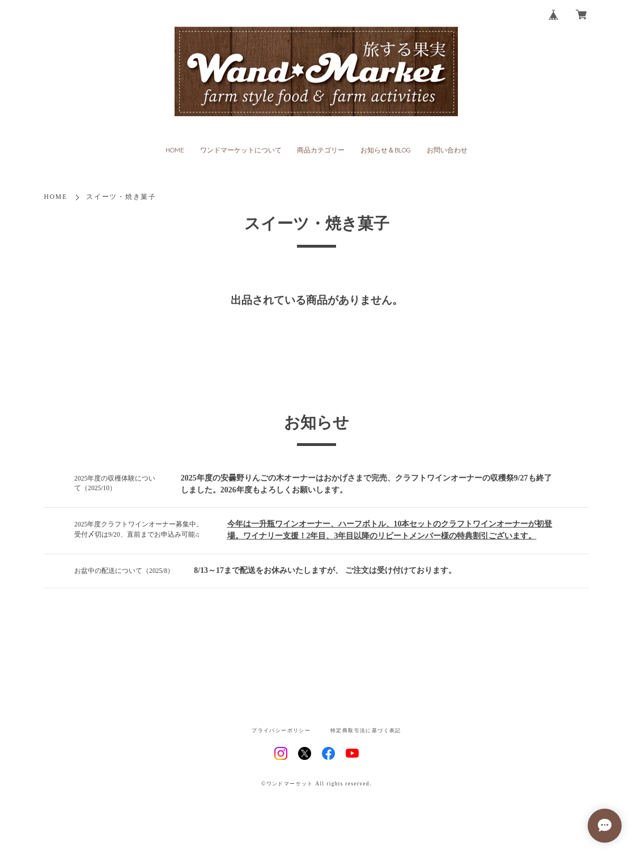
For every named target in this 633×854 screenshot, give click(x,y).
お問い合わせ (447, 150)
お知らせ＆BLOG (385, 150)
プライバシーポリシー (281, 730)
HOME (174, 150)
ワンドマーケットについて (241, 150)
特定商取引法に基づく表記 (365, 730)
